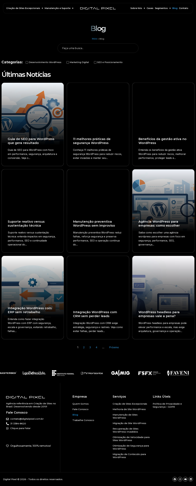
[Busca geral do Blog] (98, 48)
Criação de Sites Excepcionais (24, 8)
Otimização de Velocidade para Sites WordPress (131, 439)
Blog (174, 8)
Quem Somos (80, 403)
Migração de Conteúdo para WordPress (129, 456)
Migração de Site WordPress (129, 423)
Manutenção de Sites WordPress (125, 416)
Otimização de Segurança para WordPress (131, 447)
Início (94, 39)
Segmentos (163, 8)
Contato (183, 8)
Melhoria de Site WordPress (129, 409)
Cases (150, 8)
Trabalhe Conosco (83, 420)
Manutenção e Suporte (59, 8)
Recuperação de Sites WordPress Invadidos (125, 430)
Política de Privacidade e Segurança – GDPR (167, 405)
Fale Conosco (80, 409)
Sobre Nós (137, 8)
